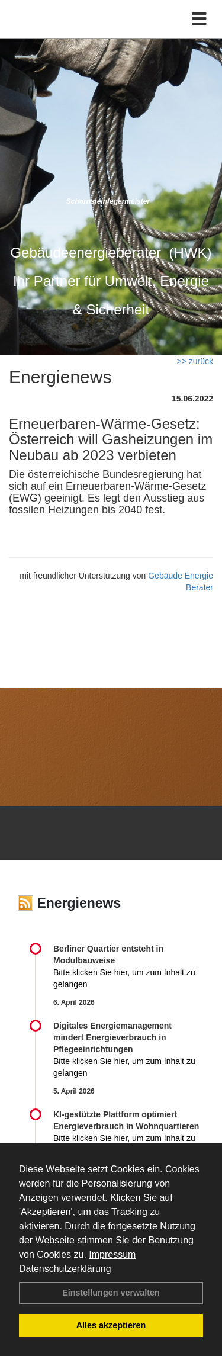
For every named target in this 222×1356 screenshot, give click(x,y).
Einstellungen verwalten (111, 1292)
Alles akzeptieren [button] (111, 1325)
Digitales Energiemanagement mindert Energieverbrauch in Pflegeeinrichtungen (112, 1037)
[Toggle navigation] (199, 19)
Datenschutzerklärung (65, 1269)
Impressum (112, 1254)
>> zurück (195, 361)
